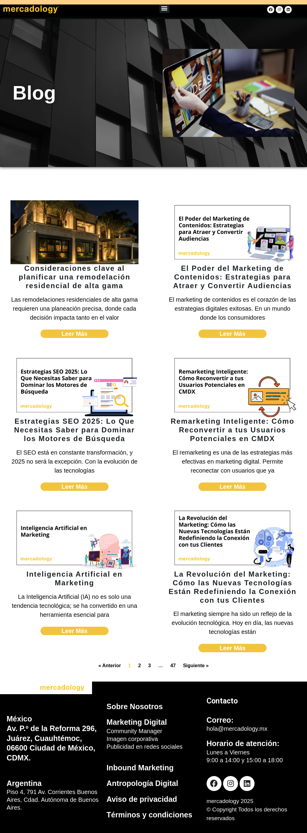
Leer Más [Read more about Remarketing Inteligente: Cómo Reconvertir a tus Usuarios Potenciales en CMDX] (232, 486)
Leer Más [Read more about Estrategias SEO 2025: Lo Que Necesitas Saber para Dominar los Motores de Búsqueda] (74, 486)
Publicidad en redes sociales (144, 746)
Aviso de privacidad (141, 799)
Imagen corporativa (132, 739)
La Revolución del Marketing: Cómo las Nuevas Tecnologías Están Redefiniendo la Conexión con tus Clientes (232, 587)
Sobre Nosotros (134, 706)
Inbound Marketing (140, 767)
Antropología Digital (142, 783)
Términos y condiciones (149, 815)
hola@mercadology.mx (237, 728)
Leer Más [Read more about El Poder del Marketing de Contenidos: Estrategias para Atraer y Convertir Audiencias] (232, 333)
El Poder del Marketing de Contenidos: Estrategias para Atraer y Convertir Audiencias (232, 277)
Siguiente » (195, 665)
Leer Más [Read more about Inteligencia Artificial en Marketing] (74, 631)
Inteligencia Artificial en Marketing (74, 578)
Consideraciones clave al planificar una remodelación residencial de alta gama (74, 277)
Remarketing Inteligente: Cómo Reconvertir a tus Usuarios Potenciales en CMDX (232, 430)
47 (173, 665)
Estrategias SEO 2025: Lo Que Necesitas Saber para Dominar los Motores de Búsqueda (74, 430)
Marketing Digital (136, 722)
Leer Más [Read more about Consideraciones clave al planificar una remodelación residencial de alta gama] (74, 333)
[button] (164, 8)
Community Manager (134, 731)
